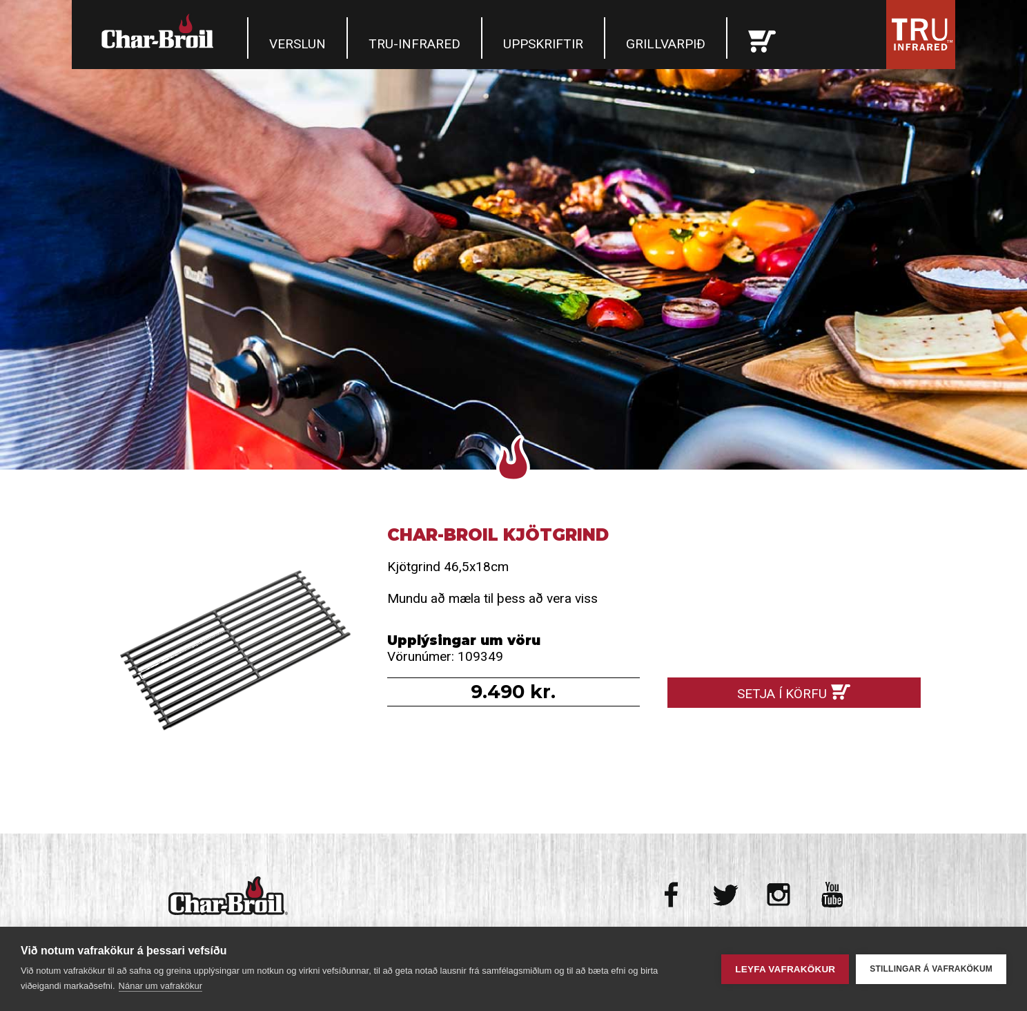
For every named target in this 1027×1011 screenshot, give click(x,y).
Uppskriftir (543, 44)
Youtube (832, 894)
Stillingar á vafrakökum (931, 969)
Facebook (672, 894)
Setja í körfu (782, 694)
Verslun (297, 44)
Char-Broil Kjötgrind (233, 651)
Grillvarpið (665, 44)
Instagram (779, 894)
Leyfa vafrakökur (785, 969)
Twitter (726, 894)
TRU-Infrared (414, 44)
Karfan (761, 38)
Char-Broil (159, 31)
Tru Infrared (920, 34)
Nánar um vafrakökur (160, 986)
